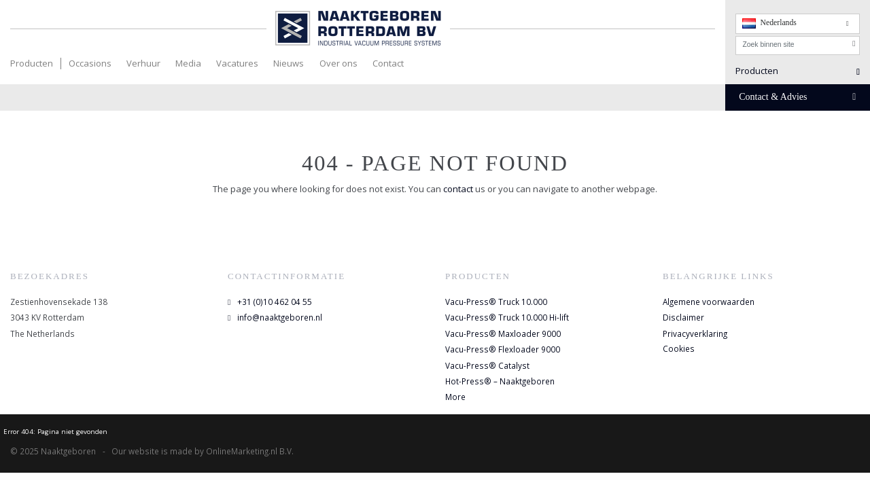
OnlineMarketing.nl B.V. (250, 451)
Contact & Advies (797, 97)
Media (188, 63)
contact (459, 189)
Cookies (679, 348)
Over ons (338, 63)
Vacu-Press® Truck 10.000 (496, 301)
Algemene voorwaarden (708, 301)
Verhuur (143, 63)
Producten (31, 63)
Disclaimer (683, 317)
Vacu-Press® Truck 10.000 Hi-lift (507, 317)
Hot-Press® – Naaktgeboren (500, 381)
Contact (388, 63)
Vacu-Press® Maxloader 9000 (503, 333)
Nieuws (288, 63)
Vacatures (237, 63)
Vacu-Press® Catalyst (487, 365)
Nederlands (769, 23)
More (455, 396)
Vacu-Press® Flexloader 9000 (502, 349)
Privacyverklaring (695, 333)
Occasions (90, 63)
